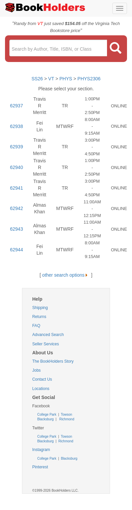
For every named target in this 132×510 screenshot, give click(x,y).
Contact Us (42, 379)
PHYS (65, 78)
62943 (16, 229)
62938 (16, 126)
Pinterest (40, 467)
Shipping (40, 307)
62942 (16, 208)
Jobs (36, 370)
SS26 (37, 78)
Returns (39, 316)
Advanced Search (48, 334)
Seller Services (45, 344)
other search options (66, 275)
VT (52, 78)
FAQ (36, 325)
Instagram (41, 449)
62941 (16, 188)
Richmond (66, 419)
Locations (40, 388)
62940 (16, 167)
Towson (66, 414)
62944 (16, 249)
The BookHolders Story (53, 361)
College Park (47, 414)
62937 (16, 105)
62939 (16, 146)
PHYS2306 (88, 78)
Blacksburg (45, 419)
